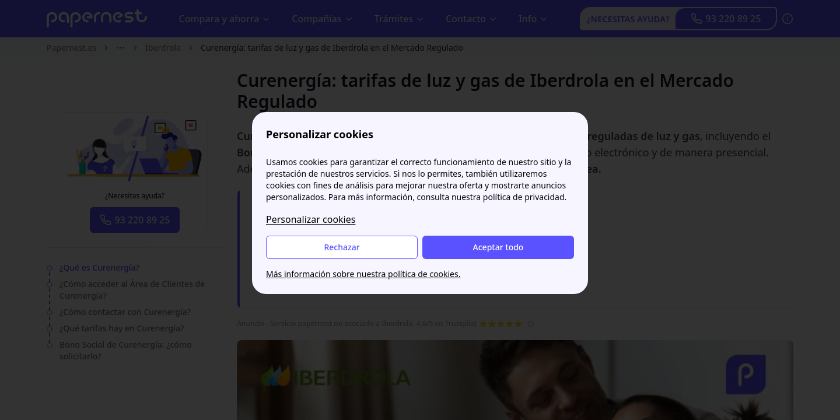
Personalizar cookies (310, 219)
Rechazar (341, 247)
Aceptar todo (498, 247)
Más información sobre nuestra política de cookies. (363, 273)
